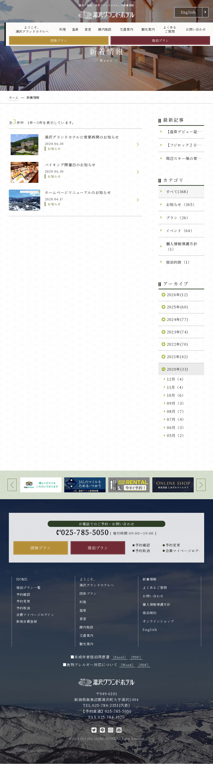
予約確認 (23, 594)
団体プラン (58, 40)
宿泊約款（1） (179, 262)
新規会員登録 (26, 622)
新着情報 (149, 579)
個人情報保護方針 (156, 605)
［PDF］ (136, 657)
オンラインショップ (158, 621)
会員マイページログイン (35, 615)
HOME (21, 579)
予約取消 (23, 608)
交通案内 (126, 29)
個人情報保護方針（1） (181, 246)
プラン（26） (178, 217)
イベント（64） (180, 230)
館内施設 (104, 29)
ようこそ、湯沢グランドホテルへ (32, 29)
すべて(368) (177, 191)
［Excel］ (119, 657)
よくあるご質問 (169, 29)
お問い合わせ (196, 29)
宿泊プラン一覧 (28, 588)
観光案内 (148, 29)
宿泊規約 (149, 613)
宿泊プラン (160, 40)
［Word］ (127, 665)
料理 (62, 29)
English (188, 12)
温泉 (75, 29)
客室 (87, 29)
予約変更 (23, 601)
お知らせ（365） (181, 204)
